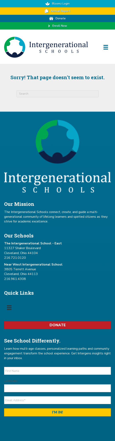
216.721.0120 (15, 257)
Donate (58, 325)
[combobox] (57, 93)
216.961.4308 (15, 279)
